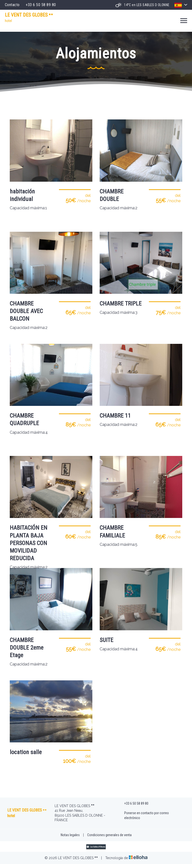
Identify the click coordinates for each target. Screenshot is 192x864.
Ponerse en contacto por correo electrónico (144, 815)
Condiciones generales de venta (109, 835)
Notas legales (70, 835)
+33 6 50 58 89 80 (133, 803)
